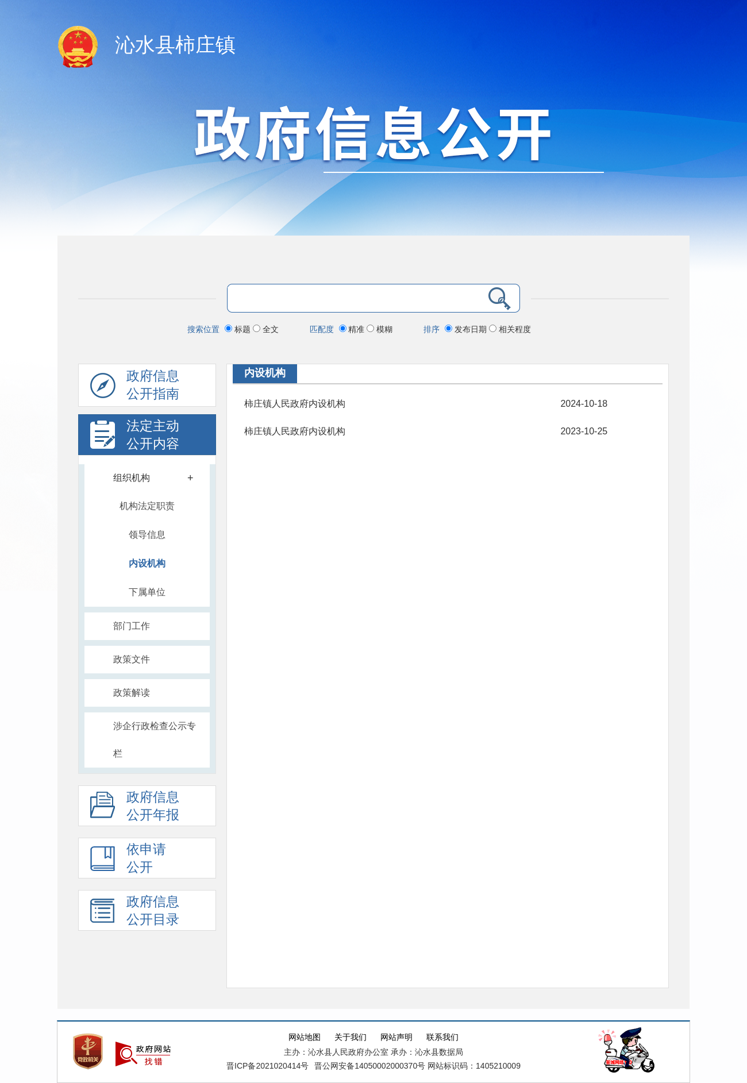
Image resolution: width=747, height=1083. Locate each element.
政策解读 (131, 692)
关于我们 (350, 1037)
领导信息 (147, 534)
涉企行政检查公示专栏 (154, 739)
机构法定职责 (147, 506)
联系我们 (442, 1037)
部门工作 (131, 626)
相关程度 (510, 329)
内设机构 (147, 563)
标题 (239, 329)
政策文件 (131, 659)
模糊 (379, 329)
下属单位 (147, 592)
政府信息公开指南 (134, 388)
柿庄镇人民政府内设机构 (294, 403)
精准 (353, 329)
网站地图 (304, 1037)
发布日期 (467, 329)
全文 (266, 329)
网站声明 (396, 1037)
